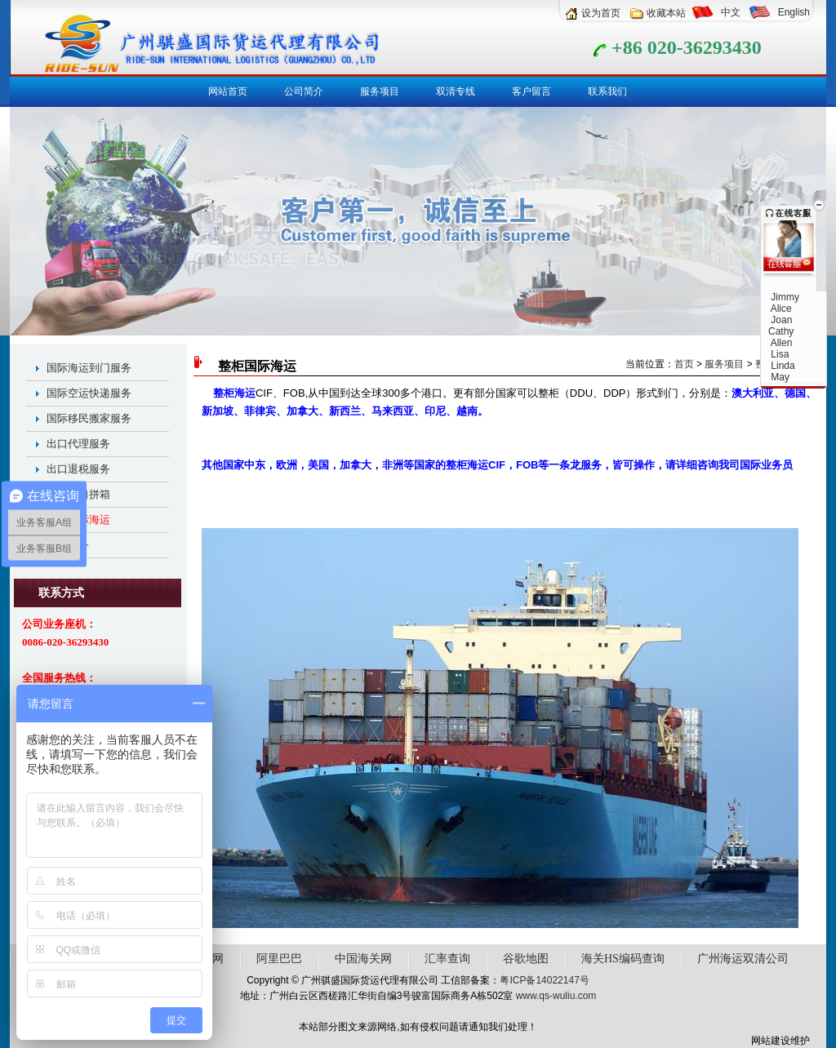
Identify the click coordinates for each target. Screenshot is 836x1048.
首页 (684, 364)
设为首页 (600, 13)
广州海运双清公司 (743, 959)
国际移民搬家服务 (89, 418)
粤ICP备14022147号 (544, 980)
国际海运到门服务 (89, 368)
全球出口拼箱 (78, 494)
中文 (730, 12)
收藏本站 (666, 13)
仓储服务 (68, 545)
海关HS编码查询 (623, 959)
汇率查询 (447, 959)
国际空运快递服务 (89, 393)
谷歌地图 (526, 959)
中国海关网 (363, 959)
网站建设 (770, 1040)
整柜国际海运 (78, 519)
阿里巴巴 (279, 959)
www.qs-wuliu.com (556, 995)
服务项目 (724, 364)
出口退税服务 (78, 469)
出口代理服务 (78, 443)
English (794, 12)
